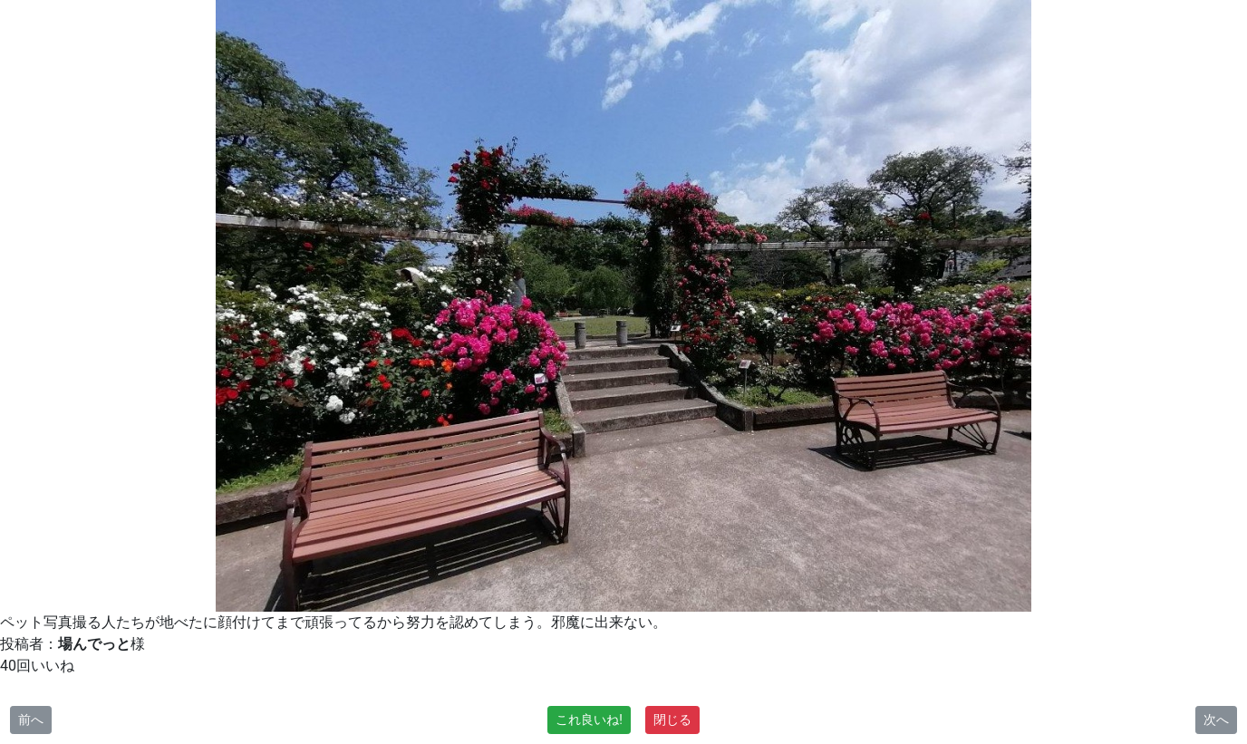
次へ (1216, 719)
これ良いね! (589, 719)
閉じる (672, 719)
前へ (31, 719)
